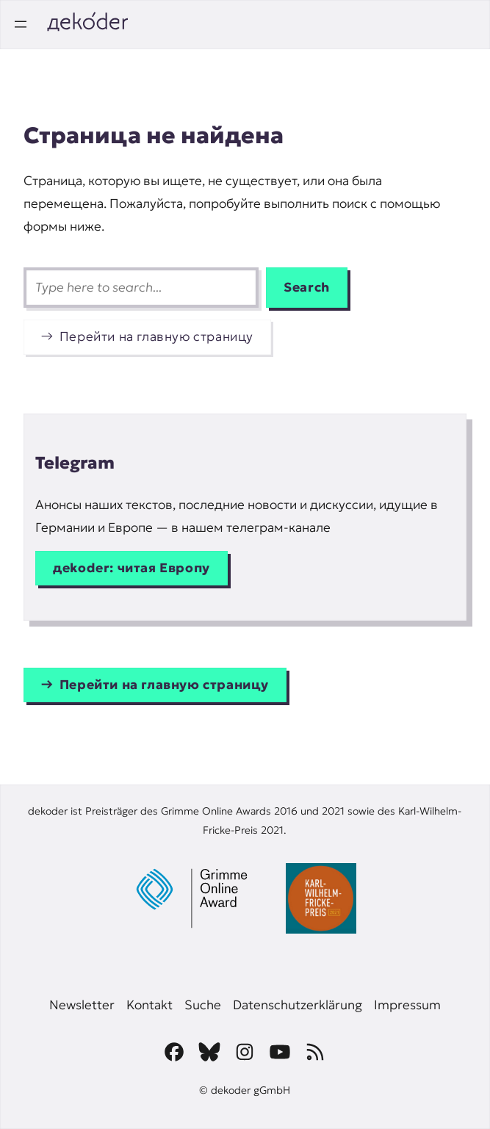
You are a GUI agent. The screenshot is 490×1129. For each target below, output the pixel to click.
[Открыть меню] (20, 24)
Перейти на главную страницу (156, 336)
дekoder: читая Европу (131, 568)
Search (307, 287)
